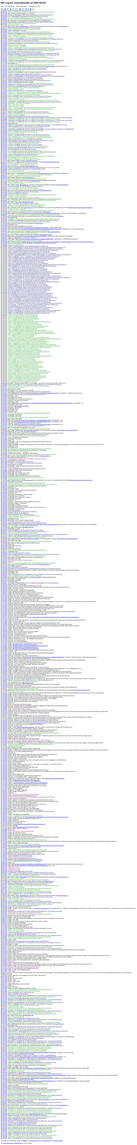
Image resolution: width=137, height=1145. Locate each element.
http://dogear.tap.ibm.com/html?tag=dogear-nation (27, 780)
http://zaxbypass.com (31, 160)
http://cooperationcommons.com (85, 242)
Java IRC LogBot (58, 1140)
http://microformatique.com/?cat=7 (25, 727)
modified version (46, 1140)
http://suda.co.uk (28, 207)
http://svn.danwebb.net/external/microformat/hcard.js (25, 827)
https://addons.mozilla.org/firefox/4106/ (67, 430)
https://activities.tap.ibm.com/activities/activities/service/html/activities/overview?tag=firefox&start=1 (54, 617)
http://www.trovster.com (44, 173)
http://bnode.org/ (30, 177)
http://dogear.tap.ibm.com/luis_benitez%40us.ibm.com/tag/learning (30, 783)
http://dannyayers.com (27, 202)
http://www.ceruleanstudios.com (51, 162)
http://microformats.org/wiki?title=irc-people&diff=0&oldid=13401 (34, 421)
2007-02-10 (11, 6)
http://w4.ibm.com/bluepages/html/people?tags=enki (25, 648)
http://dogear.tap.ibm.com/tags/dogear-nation (53, 778)
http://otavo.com (39, 223)
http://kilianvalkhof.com (48, 881)
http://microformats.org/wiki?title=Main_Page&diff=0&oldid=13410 (36, 1078)
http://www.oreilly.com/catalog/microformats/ (81, 207)
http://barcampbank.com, (68, 242)
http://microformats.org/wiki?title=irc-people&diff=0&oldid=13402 (34, 424)
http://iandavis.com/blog (32, 166)
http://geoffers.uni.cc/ (57, 1045)
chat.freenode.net (33, 1140)
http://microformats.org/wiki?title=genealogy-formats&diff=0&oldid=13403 (41, 524)
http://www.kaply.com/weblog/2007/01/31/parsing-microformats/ (29, 824)
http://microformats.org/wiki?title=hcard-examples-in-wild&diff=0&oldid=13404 (44, 657)
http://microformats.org (62, 26)
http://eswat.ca (46, 20)
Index (2, 6)
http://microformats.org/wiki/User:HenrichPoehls (37, 227)
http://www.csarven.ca (44, 456)
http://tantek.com (24, 26)
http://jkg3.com (60, 216)
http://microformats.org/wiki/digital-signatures (34, 1068)
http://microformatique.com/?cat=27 (38, 723)
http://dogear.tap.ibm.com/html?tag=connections (24, 644)
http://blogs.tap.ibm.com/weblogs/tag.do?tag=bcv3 (25, 647)
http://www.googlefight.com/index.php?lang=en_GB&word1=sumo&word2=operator (43, 845)
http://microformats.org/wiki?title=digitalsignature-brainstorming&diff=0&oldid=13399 (50, 403)
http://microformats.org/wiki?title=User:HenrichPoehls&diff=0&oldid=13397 (42, 229)
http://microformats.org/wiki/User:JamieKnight (34, 236)
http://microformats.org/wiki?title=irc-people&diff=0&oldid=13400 (34, 420)
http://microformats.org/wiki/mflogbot (12, 1143)
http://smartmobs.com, (27, 242)
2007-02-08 (24, 6)
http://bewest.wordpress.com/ (82, 690)
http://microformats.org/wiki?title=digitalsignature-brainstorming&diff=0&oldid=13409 (49, 1075)
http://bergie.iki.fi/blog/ (35, 180)
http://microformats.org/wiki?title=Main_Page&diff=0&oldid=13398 (36, 239)
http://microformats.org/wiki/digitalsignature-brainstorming (43, 393)
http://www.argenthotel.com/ (43, 908)
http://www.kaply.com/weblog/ (31, 430)
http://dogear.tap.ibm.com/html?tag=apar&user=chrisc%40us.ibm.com (30, 645)
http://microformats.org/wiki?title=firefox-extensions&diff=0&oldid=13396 (41, 213)
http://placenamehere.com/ (36, 1114)
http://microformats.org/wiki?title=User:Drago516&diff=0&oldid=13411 (38, 1081)
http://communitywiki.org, (39, 242)
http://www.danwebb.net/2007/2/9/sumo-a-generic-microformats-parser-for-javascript (46, 817)
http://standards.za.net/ (45, 190)
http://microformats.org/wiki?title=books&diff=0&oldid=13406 (33, 865)
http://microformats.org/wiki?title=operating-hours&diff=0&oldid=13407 (39, 1052)
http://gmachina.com (50, 66)
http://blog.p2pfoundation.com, (54, 242)
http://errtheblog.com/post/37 (21, 406)
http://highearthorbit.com (54, 232)
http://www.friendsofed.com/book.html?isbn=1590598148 (28, 860)
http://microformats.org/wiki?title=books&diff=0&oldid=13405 (31, 864)
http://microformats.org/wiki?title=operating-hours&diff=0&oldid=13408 (39, 1056)
